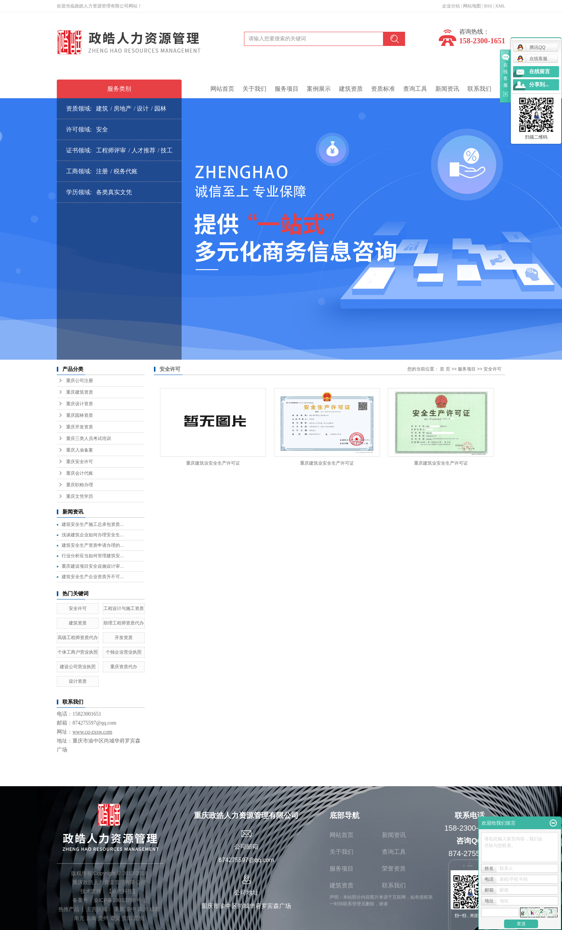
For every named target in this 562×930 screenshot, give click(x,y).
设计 (143, 108)
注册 (102, 171)
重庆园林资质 (79, 415)
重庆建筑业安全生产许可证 (213, 463)
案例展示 (319, 89)
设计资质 (78, 681)
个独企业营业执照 (124, 652)
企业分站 (451, 6)
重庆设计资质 (79, 403)
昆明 (139, 918)
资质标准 (383, 89)
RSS (488, 6)
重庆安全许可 (79, 461)
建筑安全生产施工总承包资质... (93, 524)
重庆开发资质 (79, 427)
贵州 (103, 918)
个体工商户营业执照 (78, 652)
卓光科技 (122, 891)
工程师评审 (111, 150)
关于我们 (254, 89)
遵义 (115, 918)
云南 (91, 918)
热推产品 (68, 909)
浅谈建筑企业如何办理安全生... (93, 534)
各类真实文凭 (114, 192)
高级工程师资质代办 (78, 637)
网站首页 (222, 89)
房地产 (123, 108)
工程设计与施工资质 (124, 608)
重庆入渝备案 (79, 450)
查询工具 (415, 89)
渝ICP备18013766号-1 (119, 900)
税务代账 (126, 171)
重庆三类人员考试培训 (88, 438)
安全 (102, 129)
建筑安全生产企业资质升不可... (93, 576)
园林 (160, 108)
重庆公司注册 (79, 380)
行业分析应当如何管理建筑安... (93, 555)
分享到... (539, 84)
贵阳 (127, 918)
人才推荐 (143, 150)
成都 (154, 909)
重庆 (119, 909)
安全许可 (78, 608)
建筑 (102, 108)
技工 (167, 150)
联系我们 (479, 89)
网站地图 (472, 6)
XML (500, 6)
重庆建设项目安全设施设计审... (93, 566)
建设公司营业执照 (78, 666)
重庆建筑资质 (79, 392)
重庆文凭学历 (79, 496)
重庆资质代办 (123, 666)
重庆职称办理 (79, 484)
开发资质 (124, 637)
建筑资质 (351, 89)
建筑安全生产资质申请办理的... (93, 545)
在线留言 (539, 71)
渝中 (131, 909)
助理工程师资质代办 (124, 623)
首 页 (445, 369)
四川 (143, 909)
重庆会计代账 (79, 473)
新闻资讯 (447, 89)
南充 (79, 918)
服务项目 (287, 89)
